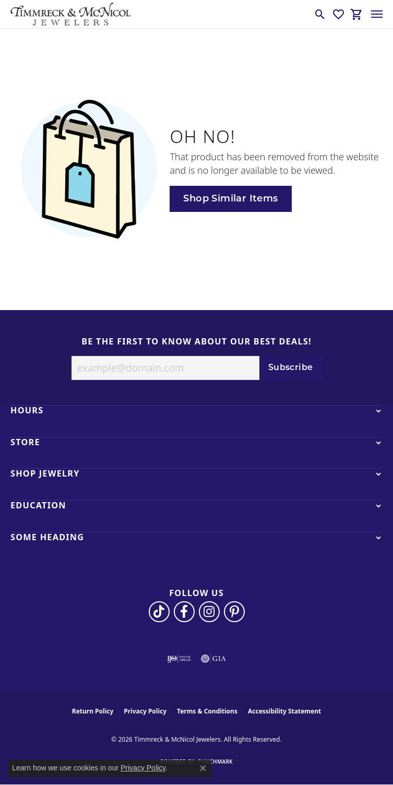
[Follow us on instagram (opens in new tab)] (209, 611)
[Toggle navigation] (377, 14)
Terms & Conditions (207, 711)
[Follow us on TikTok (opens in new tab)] (159, 611)
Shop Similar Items (230, 199)
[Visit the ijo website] (178, 659)
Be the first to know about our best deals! (196, 342)
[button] (320, 14)
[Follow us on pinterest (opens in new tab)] (234, 611)
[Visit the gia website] (213, 659)
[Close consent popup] (203, 768)
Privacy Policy (145, 711)
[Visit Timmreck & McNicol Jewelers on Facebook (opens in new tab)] (184, 611)
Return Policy (93, 711)
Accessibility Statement (284, 711)
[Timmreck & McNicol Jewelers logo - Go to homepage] (70, 14)
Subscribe (290, 368)
